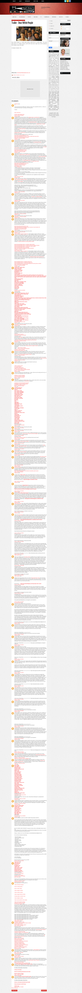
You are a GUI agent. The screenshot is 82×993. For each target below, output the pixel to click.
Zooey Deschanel (53, 92)
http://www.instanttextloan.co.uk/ (20, 149)
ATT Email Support (17, 366)
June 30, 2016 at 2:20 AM (19, 448)
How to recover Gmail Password (23, 348)
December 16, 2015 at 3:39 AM (20, 324)
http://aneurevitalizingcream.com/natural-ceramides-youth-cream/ (26, 470)
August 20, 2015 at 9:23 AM (19, 200)
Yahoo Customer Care (18, 365)
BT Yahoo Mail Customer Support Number (22, 369)
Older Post (44, 990)
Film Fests (61, 17)
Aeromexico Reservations (41, 929)
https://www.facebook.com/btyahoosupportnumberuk (24, 248)
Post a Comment (15, 987)
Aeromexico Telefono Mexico (19, 943)
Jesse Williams (52, 70)
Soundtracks (46, 17)
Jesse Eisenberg (56, 69)
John (15, 386)
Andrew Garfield (52, 53)
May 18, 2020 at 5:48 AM (19, 938)
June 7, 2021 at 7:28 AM (18, 986)
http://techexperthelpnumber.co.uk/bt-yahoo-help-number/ (25, 246)
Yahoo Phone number (22, 347)
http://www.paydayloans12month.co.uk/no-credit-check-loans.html (26, 136)
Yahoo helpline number (18, 898)
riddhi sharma (16, 554)
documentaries (52, 99)
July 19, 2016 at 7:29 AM (18, 634)
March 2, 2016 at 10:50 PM (19, 370)
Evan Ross (57, 63)
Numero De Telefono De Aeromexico (21, 941)
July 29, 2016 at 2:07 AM (18, 751)
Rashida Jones (55, 82)
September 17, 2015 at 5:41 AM (20, 229)
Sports (42, 1)
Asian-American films (54, 55)
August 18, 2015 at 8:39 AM (19, 191)
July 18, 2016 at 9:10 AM (18, 622)
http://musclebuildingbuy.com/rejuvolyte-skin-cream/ (30, 583)
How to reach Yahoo (18, 888)
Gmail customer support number (32, 345)
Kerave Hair (20, 514)
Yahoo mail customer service (19, 901)
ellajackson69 (16, 975)
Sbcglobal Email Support (19, 367)
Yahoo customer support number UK (21, 233)
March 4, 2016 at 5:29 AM (19, 385)
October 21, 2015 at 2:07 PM (19, 231)
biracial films (54, 95)
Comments (63, 28)
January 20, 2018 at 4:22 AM (19, 902)
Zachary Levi (54, 88)
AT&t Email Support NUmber (19, 376)
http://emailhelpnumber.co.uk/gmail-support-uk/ (23, 261)
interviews (54, 103)
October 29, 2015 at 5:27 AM (19, 321)
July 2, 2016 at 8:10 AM (18, 465)
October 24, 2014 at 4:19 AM (19, 165)
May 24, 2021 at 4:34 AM (19, 962)
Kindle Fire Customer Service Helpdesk (21, 758)
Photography (27, 1)
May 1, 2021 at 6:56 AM (18, 952)
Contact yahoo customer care (19, 896)
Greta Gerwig (51, 68)
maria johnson (17, 920)
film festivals (52, 100)
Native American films (53, 79)
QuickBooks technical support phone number (22, 922)
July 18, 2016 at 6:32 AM (18, 601)
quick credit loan (17, 112)
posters (51, 106)
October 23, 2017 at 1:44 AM (19, 876)
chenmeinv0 (16, 861)
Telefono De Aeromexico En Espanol (21, 944)
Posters (29, 17)
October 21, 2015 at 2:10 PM (19, 249)
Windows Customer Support (19, 375)
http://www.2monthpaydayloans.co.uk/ (21, 135)
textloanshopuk (39, 196)
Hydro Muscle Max (17, 503)
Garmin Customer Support (19, 752)
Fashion (67, 17)
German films (55, 66)
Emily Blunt (55, 61)
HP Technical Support (18, 903)
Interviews (54, 17)
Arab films (55, 54)
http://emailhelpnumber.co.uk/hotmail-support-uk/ (23, 262)
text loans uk (19, 166)
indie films (22, 20)
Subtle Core (35, 1)
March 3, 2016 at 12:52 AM (19, 377)
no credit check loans (32, 122)
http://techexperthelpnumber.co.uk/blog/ (21, 247)
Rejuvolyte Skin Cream (35, 577)
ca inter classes (17, 955)
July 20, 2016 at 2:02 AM (18, 644)
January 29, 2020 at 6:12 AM (19, 931)
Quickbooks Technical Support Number (21, 382)
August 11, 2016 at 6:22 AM (19, 763)
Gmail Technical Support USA (19, 350)
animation (57, 93)
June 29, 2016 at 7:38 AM (19, 438)
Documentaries (22, 17)
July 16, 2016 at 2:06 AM (18, 575)
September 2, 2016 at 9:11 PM (20, 794)
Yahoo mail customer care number (20, 899)
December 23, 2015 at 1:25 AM (20, 340)
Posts (62, 26)
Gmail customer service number (20, 451)
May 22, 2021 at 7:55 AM (19, 956)
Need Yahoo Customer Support (20, 437)
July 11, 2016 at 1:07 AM (18, 501)
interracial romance (54, 102)
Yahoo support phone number (19, 894)
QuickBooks (27, 381)
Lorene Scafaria (51, 75)
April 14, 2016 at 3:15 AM (19, 430)
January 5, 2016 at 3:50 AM (19, 349)
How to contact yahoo (18, 886)
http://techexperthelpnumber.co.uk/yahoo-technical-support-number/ (26, 245)
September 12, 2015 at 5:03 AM (20, 213)
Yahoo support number (18, 890)
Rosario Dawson (52, 84)
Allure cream (22, 474)
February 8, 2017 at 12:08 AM (19, 815)
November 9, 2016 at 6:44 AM (19, 803)
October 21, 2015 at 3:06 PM (19, 265)
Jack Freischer (17, 250)
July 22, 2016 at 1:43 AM (18, 699)
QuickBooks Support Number (19, 384)
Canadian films (52, 60)
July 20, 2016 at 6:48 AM (18, 659)
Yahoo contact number (18, 892)
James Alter (16, 957)
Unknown (16, 103)
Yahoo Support (20, 181)
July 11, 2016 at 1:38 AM (18, 511)
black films (17, 20)
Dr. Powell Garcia (17, 602)
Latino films (55, 74)
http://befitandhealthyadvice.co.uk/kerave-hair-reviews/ (31, 519)
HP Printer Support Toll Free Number (21, 963)
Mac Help (20, 337)
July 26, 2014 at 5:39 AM (18, 115)
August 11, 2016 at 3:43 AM (19, 757)
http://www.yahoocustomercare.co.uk (21, 226)
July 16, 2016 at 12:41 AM (19, 565)
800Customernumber (18, 939)
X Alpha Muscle (25, 485)
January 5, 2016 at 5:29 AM (19, 355)
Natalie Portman (52, 78)
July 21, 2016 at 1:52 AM (18, 672)
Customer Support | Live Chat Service (21, 932)
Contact (14, 1)
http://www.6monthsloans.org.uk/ (20, 150)
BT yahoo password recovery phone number (26, 241)
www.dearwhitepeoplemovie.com (23, 72)
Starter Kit (52, 25)
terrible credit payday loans (19, 114)
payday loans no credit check (34, 117)
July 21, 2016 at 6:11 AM (18, 685)
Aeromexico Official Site (18, 945)
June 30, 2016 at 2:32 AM (19, 454)
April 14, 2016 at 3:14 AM (19, 427)
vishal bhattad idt (36, 949)
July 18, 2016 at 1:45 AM (18, 593)
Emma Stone (51, 63)
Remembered (54, 83)
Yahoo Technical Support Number (20, 179)
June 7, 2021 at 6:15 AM (18, 974)
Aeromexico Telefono (18, 940)
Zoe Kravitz (51, 89)
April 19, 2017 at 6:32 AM (19, 860)
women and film (52, 109)
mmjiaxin (16, 266)
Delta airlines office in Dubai (34, 960)
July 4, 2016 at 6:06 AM (18, 471)
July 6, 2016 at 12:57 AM (18, 481)
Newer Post (14, 990)
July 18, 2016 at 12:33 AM (19, 584)
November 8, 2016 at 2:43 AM (19, 798)
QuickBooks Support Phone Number (21, 383)
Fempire (50, 65)
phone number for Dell (18, 923)
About (20, 1)
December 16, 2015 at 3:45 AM (20, 335)
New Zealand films (52, 80)
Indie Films (14, 17)
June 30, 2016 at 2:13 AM (19, 443)
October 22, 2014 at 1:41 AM (19, 151)
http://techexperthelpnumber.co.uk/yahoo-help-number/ (24, 244)
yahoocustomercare (18, 881)
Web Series (36, 17)
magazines (51, 104)
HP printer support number (19, 921)
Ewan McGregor (54, 64)
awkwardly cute (55, 94)
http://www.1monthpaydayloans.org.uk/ (21, 137)
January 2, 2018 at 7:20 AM (19, 880)
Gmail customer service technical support (30, 433)
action (50, 93)
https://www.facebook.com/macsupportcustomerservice (26, 339)
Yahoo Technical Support (19, 884)
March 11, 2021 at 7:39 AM (19, 947)
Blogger (54, 116)
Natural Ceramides (17, 467)
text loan (33, 196)
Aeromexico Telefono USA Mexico (20, 946)
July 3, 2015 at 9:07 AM (18, 176)
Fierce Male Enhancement (23, 492)
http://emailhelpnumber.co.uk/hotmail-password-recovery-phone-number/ (27, 263)
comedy (55, 98)
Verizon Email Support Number (20, 368)
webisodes (54, 108)
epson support (20, 875)
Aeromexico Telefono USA (19, 942)
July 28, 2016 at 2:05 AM (18, 738)
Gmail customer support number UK (21, 251)
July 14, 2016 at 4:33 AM (18, 532)
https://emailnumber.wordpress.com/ (21, 264)
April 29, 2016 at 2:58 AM (19, 435)
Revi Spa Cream (43, 456)
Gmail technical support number (26, 354)
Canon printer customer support (20, 924)
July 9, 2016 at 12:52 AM (18, 490)
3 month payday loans (27, 160)
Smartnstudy (16, 948)
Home (29, 990)
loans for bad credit (42, 156)
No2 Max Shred (27, 556)
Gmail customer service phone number (21, 441)
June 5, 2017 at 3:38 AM (18, 873)
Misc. (53, 77)
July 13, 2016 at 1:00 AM (18, 520)
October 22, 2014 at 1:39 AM (19, 138)
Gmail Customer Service (18, 334)
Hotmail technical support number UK (37, 256)
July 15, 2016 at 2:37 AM (18, 541)
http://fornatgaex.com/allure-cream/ (30, 479)
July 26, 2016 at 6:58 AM (18, 710)
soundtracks (56, 107)
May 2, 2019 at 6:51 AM (18, 925)
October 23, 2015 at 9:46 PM (19, 290)
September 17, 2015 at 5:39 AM (20, 216)
